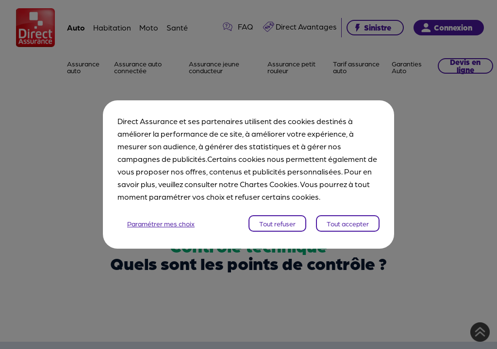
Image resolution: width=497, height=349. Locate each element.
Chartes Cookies (269, 184)
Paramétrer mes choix (161, 223)
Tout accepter (348, 223)
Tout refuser (277, 223)
